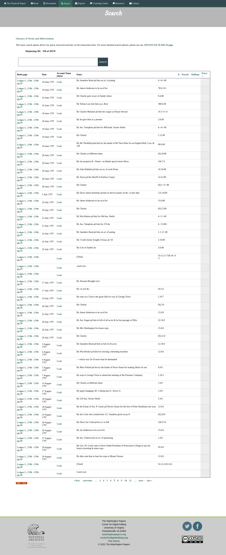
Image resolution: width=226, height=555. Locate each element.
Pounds (185, 74)
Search (66, 3)
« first (77, 480)
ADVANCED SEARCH (156, 45)
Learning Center (100, 3)
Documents (50, 3)
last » (149, 480)
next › (141, 480)
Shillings (195, 74)
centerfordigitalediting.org (114, 537)
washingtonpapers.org (114, 534)
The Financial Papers (16, 3)
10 (126, 480)
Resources (119, 3)
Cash (59, 82)
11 (130, 480)
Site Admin (114, 541)
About (35, 3)
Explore (81, 3)
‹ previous (87, 480)
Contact (135, 3)
